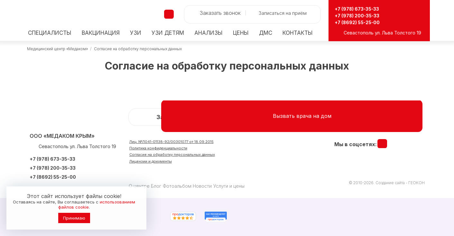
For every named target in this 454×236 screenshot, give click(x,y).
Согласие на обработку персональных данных (138, 48)
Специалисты (49, 33)
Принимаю (74, 218)
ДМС (265, 33)
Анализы (208, 33)
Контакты (298, 33)
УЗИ (135, 33)
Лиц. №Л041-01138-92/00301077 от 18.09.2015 (188, 142)
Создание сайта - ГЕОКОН (400, 182)
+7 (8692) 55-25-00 (362, 22)
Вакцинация (101, 33)
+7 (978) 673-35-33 (363, 8)
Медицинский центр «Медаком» (57, 48)
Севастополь (359, 32)
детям (168, 33)
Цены (241, 33)
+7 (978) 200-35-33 (363, 15)
